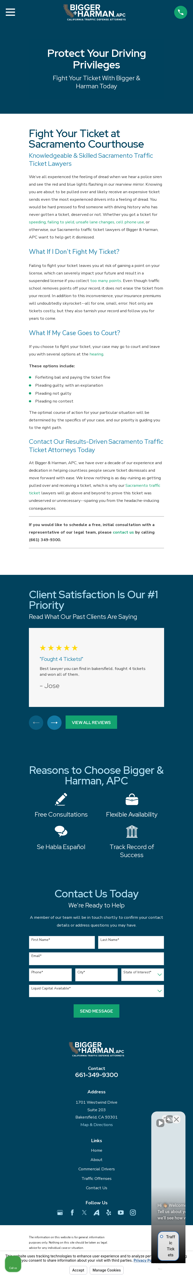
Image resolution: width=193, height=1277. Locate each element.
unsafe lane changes (95, 222)
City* (81, 973)
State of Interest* (137, 973)
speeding (37, 222)
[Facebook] (72, 1213)
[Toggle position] (166, 1116)
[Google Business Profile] (60, 1213)
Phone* (37, 973)
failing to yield (60, 222)
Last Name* (110, 941)
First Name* (40, 941)
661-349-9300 (96, 1076)
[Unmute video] (104, 1116)
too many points (105, 281)
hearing (96, 354)
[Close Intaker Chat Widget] (176, 1116)
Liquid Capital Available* (51, 989)
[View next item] (55, 723)
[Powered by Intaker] (150, 1266)
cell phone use (130, 222)
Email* (36, 957)
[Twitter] (84, 1213)
